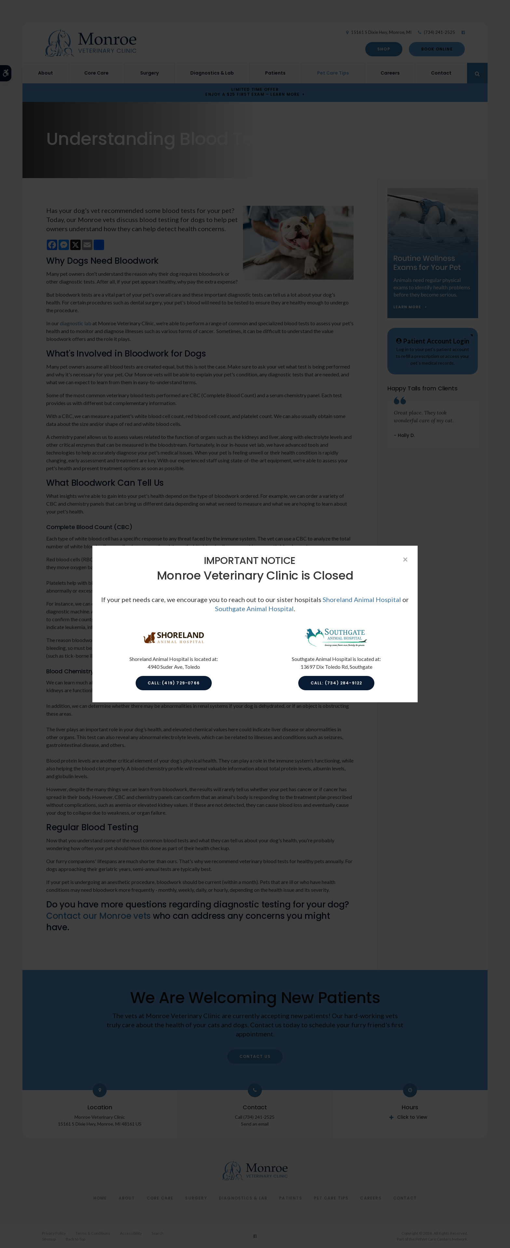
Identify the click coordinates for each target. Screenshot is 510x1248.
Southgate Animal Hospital (254, 608)
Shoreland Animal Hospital (362, 599)
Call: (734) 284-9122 (336, 683)
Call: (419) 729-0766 (174, 683)
